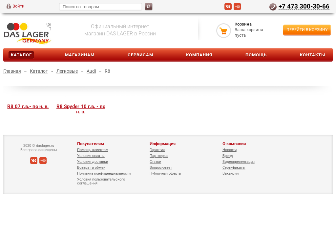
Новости (229, 150)
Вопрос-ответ (161, 167)
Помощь (256, 54)
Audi (91, 71)
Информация (163, 143)
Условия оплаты (91, 156)
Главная (12, 71)
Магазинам (79, 54)
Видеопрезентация (238, 162)
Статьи (155, 162)
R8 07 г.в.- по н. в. (28, 106)
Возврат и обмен (91, 167)
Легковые (67, 71)
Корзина (243, 24)
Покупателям (90, 143)
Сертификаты (233, 167)
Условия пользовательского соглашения (101, 181)
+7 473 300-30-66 (304, 6)
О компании (234, 143)
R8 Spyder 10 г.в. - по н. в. (80, 109)
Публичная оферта (165, 173)
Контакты (312, 54)
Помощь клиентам (92, 150)
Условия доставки (92, 162)
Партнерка (159, 156)
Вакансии (230, 173)
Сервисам (140, 54)
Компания (199, 54)
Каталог (21, 54)
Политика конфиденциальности (104, 173)
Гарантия (157, 150)
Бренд (227, 156)
